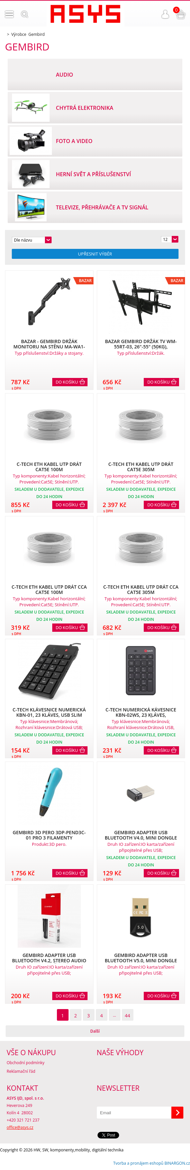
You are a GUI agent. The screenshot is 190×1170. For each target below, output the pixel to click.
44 (127, 1015)
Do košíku (67, 382)
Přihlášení (165, 14)
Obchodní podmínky (26, 1062)
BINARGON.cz (177, 1163)
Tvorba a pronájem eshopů (138, 1163)
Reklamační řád (21, 1071)
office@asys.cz (20, 1127)
